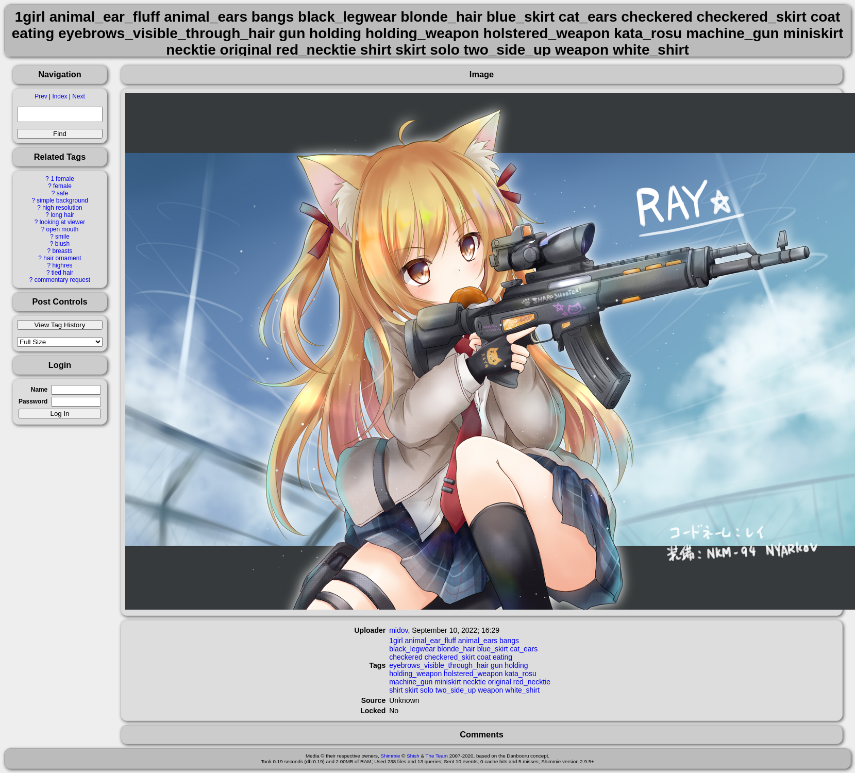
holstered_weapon (473, 673)
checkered (406, 657)
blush (62, 243)
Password (33, 401)
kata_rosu (520, 673)
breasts (62, 251)
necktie (474, 682)
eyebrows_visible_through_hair (439, 665)
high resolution (62, 207)
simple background (62, 200)
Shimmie (390, 756)
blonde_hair (456, 649)
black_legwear (412, 649)
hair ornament (62, 258)
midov (398, 630)
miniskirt (447, 682)
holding (516, 665)
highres (62, 265)
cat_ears (524, 649)
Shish (413, 756)
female (62, 186)
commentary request (62, 279)
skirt (411, 690)
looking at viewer (63, 222)
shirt (396, 690)
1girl (396, 640)
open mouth (62, 229)
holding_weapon (415, 673)
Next (78, 96)
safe (62, 193)
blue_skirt (492, 649)
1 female (62, 178)
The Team (437, 756)
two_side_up (455, 690)
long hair (62, 215)
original (499, 682)
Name (39, 389)
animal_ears (477, 640)
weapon (490, 690)
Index (59, 96)
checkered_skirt (450, 657)
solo (426, 690)
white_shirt (522, 690)
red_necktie (531, 682)
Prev (41, 96)
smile (62, 236)
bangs (509, 640)
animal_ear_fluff (430, 640)
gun (496, 665)
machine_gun (410, 682)
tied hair (62, 272)
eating (502, 657)
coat (484, 657)
